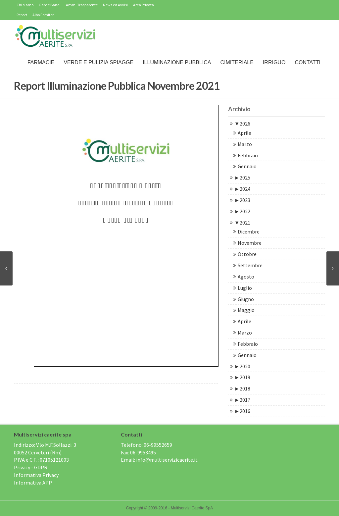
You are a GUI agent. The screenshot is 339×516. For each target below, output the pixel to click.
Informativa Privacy (36, 475)
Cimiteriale (236, 62)
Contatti (307, 62)
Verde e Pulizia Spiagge (98, 62)
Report (22, 14)
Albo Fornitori (43, 14)
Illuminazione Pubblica (177, 62)
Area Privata (143, 4)
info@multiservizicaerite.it (167, 459)
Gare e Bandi (50, 4)
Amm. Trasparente (82, 4)
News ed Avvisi (115, 4)
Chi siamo (25, 4)
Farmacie (41, 62)
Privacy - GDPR (30, 467)
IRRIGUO (274, 62)
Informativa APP (33, 482)
